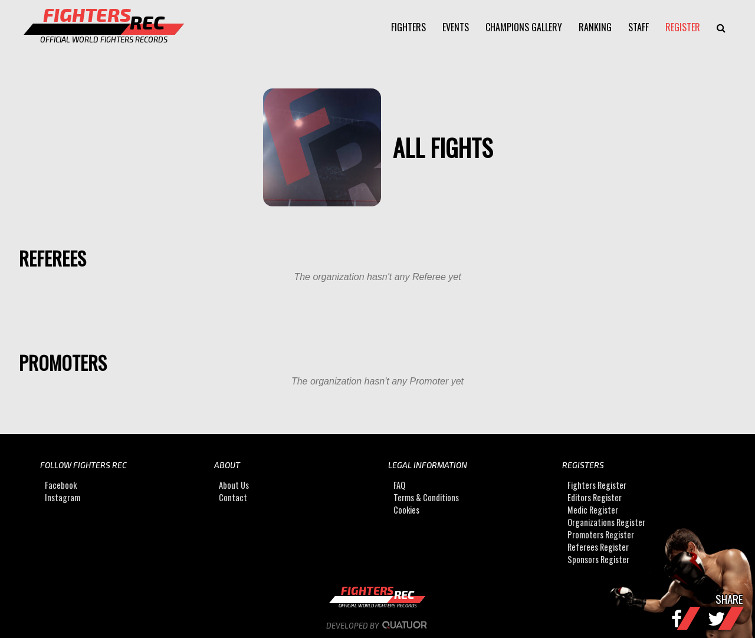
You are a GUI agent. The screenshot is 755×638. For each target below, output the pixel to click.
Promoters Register (600, 534)
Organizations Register (606, 522)
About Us (234, 485)
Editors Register (594, 497)
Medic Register (592, 509)
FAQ (399, 485)
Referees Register (598, 547)
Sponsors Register (598, 559)
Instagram (62, 497)
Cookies (406, 509)
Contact (233, 497)
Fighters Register (596, 485)
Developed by (377, 625)
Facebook (61, 485)
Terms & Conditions (426, 497)
